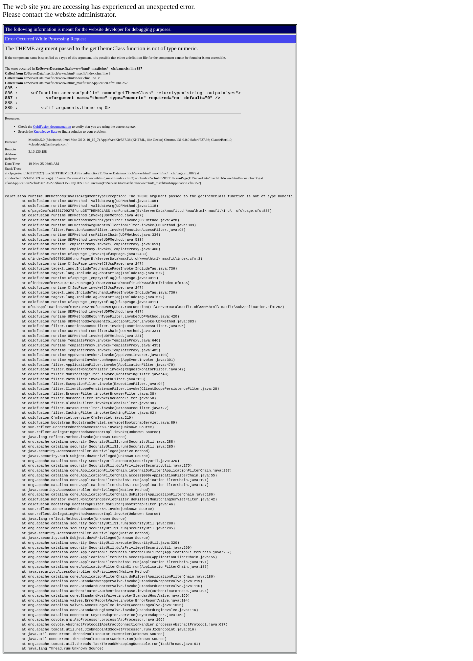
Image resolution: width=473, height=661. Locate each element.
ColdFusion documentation (52, 131)
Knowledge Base (45, 136)
